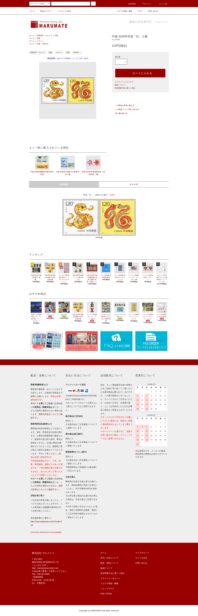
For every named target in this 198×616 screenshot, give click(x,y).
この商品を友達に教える (123, 105)
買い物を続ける (119, 113)
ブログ (138, 11)
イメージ (133, 184)
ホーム (32, 11)
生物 (38, 38)
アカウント (145, 4)
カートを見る (141, 558)
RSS (102, 594)
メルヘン (40, 41)
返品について (120, 85)
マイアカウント (142, 553)
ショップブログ (107, 588)
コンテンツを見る (62, 11)
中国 (56, 36)
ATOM (109, 594)
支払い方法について (109, 558)
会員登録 (130, 4)
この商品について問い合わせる (125, 109)
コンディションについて (124, 82)
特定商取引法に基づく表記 (125, 88)
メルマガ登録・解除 (122, 11)
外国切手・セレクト (44, 36)
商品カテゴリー (44, 11)
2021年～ (46, 44)
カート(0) (161, 4)
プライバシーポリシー (110, 578)
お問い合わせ (151, 11)
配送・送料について (109, 563)
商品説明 (64, 184)
